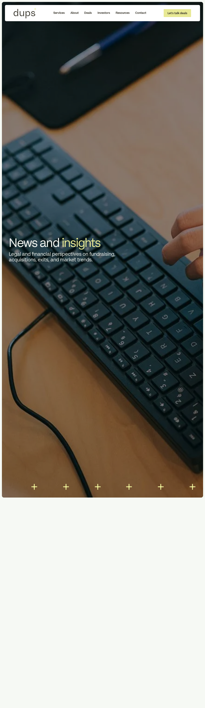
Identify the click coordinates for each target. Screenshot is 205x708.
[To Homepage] (25, 13)
